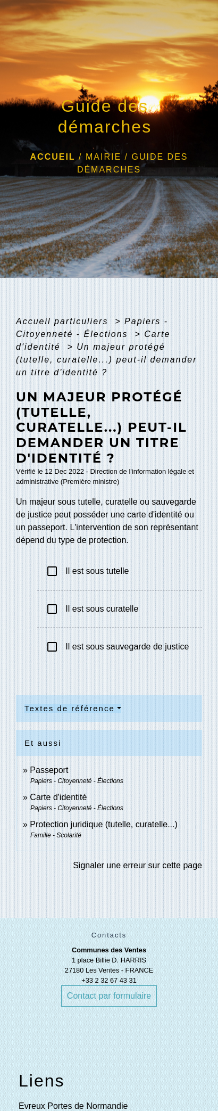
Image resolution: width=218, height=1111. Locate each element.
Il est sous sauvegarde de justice (117, 646)
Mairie (103, 156)
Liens (42, 1080)
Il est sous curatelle (92, 609)
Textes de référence (69, 708)
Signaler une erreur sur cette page (137, 865)
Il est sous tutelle (87, 571)
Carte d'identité (58, 797)
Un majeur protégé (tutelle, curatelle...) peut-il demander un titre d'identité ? (106, 359)
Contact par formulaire (109, 995)
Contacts (109, 935)
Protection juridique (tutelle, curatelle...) (103, 824)
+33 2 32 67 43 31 (109, 980)
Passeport (49, 770)
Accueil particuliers (64, 321)
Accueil (53, 156)
